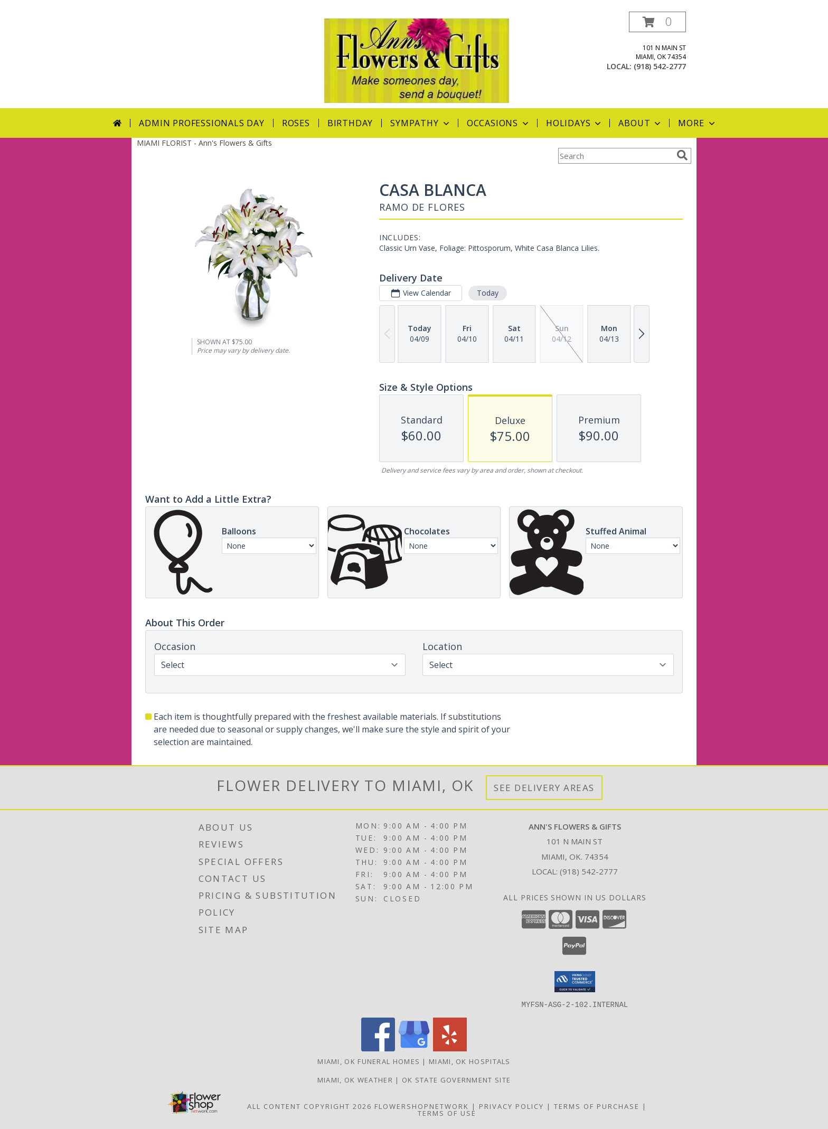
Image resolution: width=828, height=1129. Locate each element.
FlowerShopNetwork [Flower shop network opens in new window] (421, 1106)
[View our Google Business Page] (414, 1048)
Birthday (350, 123)
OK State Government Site (456, 1079)
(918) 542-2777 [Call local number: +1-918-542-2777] (660, 66)
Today (487, 293)
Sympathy (420, 123)
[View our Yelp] (450, 1048)
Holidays (574, 123)
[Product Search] (615, 155)
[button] (657, 22)
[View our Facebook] (378, 1048)
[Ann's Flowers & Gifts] (417, 60)
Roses (296, 123)
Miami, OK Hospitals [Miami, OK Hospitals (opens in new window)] (470, 1061)
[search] (682, 155)
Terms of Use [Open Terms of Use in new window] (447, 1112)
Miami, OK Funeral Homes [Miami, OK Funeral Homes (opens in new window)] (368, 1061)
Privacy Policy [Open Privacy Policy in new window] (511, 1106)
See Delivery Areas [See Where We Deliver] (544, 788)
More (697, 123)
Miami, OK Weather (355, 1079)
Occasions (499, 123)
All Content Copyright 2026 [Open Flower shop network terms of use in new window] (309, 1106)
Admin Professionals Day (201, 123)
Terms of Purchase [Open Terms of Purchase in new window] (596, 1106)
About (640, 123)
